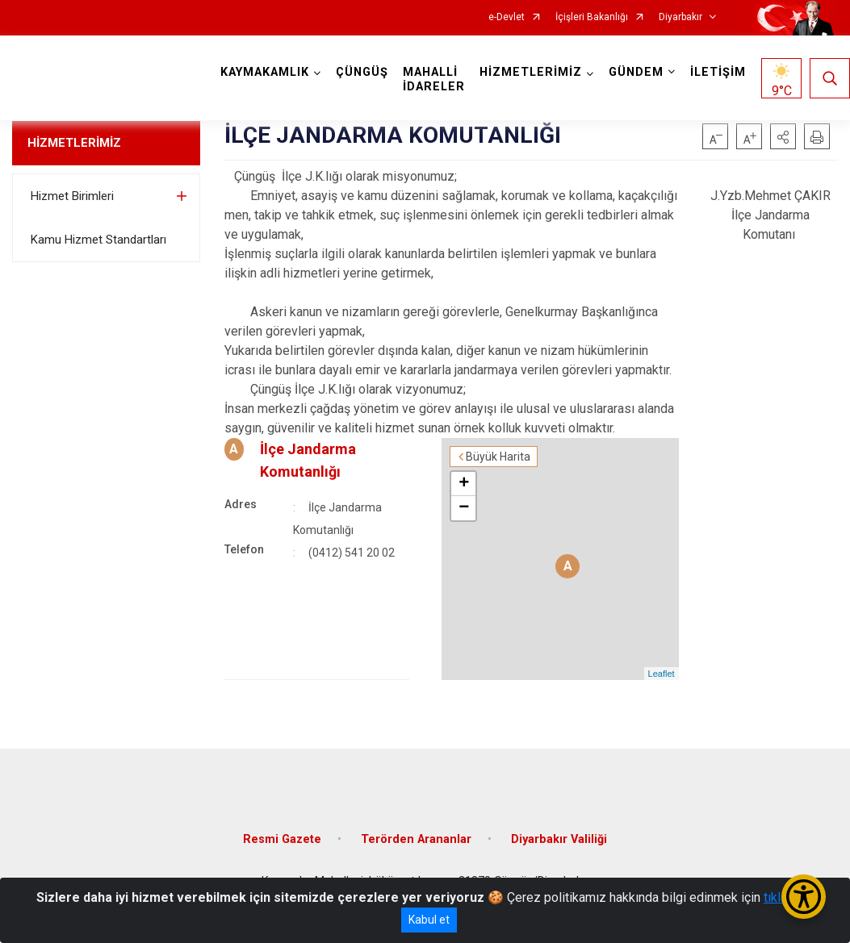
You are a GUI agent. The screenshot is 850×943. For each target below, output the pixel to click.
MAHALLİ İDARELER (434, 79)
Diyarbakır (680, 17)
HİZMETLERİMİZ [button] (530, 72)
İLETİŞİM (718, 72)
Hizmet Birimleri (72, 196)
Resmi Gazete (282, 839)
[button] (783, 136)
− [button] (463, 508)
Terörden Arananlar (416, 839)
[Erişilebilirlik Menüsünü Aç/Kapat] (803, 896)
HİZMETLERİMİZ (74, 143)
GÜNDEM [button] (636, 72)
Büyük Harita (498, 456)
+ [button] (463, 484)
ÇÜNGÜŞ (362, 72)
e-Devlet (506, 17)
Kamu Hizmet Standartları (98, 239)
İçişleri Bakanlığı (591, 17)
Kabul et (429, 919)
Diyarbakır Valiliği (559, 839)
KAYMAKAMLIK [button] (264, 72)
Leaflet (661, 673)
